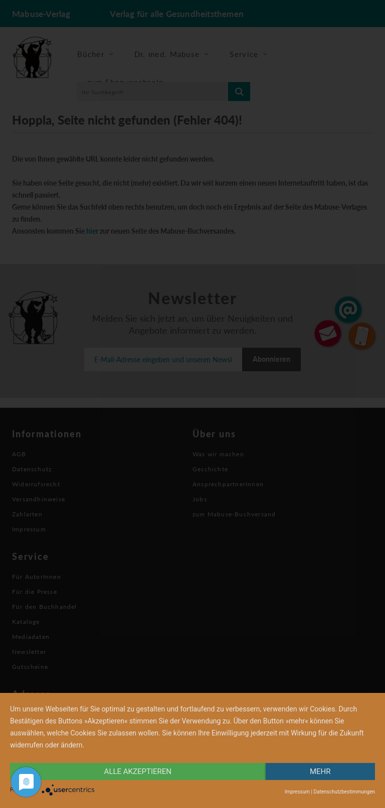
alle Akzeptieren (137, 771)
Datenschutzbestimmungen (344, 791)
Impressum (297, 791)
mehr (320, 771)
